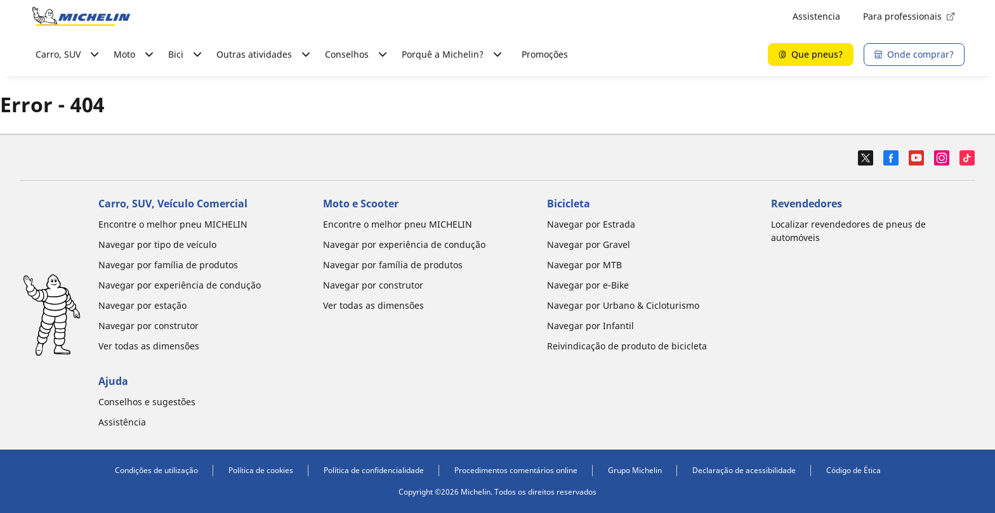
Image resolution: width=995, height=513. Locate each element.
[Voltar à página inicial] (81, 16)
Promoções (545, 54)
